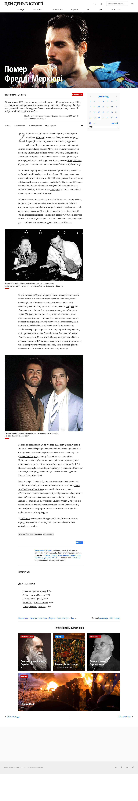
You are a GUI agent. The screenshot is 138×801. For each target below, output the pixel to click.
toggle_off (132, 4)
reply (81, 125)
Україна (24, 676)
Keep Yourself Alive (43, 149)
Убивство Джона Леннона (35, 602)
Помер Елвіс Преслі (32, 598)
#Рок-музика (48, 534)
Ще (101, 9)
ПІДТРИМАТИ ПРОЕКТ (116, 3)
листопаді (23, 156)
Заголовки (38, 9)
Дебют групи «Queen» (33, 595)
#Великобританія (26, 534)
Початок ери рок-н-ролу (34, 591)
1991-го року (114, 618)
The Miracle (33, 325)
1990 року (52, 337)
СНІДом (70, 306)
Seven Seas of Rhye (56, 174)
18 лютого (42, 337)
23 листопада (13, 716)
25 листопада (124, 716)
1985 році (68, 215)
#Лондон (38, 534)
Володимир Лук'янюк (15, 94)
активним (76, 558)
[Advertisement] (103, 167)
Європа (52, 618)
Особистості (77, 94)
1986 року (30, 314)
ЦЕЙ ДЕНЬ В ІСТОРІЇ (23, 4)
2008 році (25, 518)
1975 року (78, 181)
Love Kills (30, 218)
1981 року (55, 189)
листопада (103, 618)
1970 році (40, 137)
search (94, 3)
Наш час (74, 618)
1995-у (61, 497)
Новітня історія (63, 618)
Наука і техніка (27, 637)
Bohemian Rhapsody (29, 456)
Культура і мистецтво (38, 618)
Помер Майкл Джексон (34, 606)
